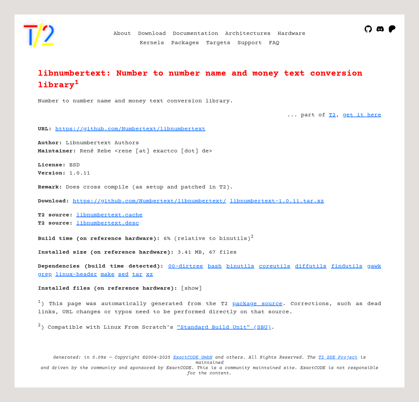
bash (215, 266)
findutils (347, 266)
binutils (240, 266)
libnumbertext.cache (109, 215)
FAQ (274, 43)
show (191, 288)
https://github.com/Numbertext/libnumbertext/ (149, 201)
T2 (332, 115)
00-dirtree (185, 266)
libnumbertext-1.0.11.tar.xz (277, 201)
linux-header (76, 274)
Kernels (152, 43)
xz (149, 274)
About (122, 33)
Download (152, 33)
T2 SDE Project (337, 357)
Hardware (292, 33)
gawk (374, 266)
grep (45, 274)
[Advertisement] (363, 163)
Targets (218, 43)
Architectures (248, 33)
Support (249, 43)
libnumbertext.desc (107, 223)
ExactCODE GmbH (192, 357)
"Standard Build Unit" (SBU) (224, 327)
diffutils (310, 266)
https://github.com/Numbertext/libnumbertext (130, 129)
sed (123, 274)
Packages (185, 43)
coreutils (274, 266)
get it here (362, 115)
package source (257, 303)
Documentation (195, 33)
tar (137, 274)
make (108, 274)
